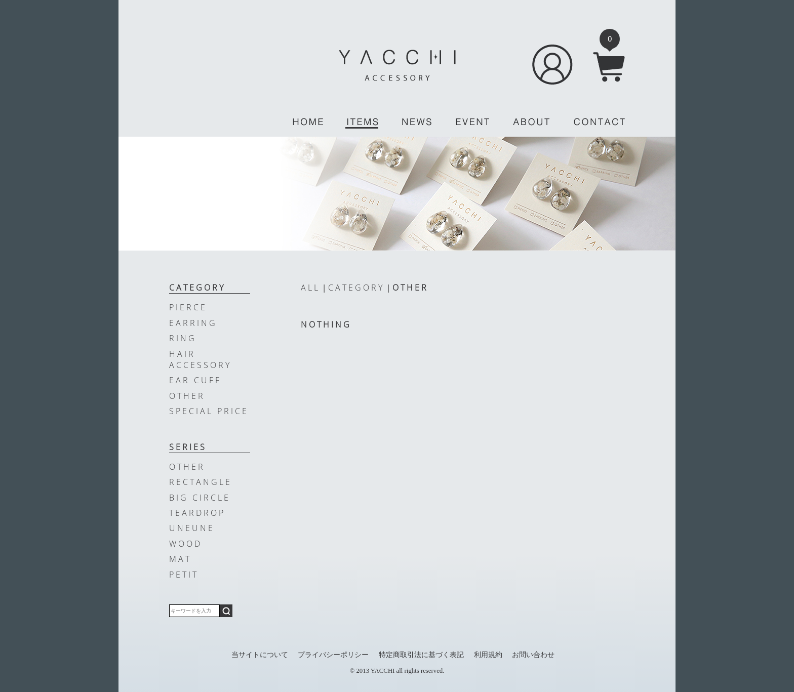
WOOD (185, 543)
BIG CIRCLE (199, 497)
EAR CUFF (195, 380)
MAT (180, 558)
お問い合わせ (533, 654)
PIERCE (188, 307)
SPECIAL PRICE (209, 411)
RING (182, 338)
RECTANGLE (200, 481)
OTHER (410, 287)
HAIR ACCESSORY (200, 359)
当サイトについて (259, 654)
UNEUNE (192, 528)
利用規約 (488, 654)
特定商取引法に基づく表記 (421, 654)
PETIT (183, 574)
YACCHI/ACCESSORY (397, 65)
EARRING (193, 323)
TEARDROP (197, 512)
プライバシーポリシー (333, 654)
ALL (310, 287)
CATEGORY (356, 287)
